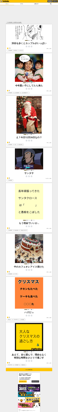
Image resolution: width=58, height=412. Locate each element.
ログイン (55, 1)
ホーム (7, 3)
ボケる (21, 3)
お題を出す (36, 3)
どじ (15, 144)
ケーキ (15, 273)
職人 (51, 3)
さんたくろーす (24, 230)
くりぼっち (23, 364)
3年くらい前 (49, 48)
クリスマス (16, 319)
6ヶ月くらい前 (48, 178)
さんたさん (20, 144)
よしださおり (16, 92)
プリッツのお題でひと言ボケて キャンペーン (29, 410)
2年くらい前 (49, 228)
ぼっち (15, 50)
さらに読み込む (29, 369)
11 (9, 48)
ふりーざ (21, 50)
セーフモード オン (23, 381)
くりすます (10, 50)
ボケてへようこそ (35, 381)
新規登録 (50, 1)
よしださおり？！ (25, 92)
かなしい (9, 319)
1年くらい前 (49, 142)
